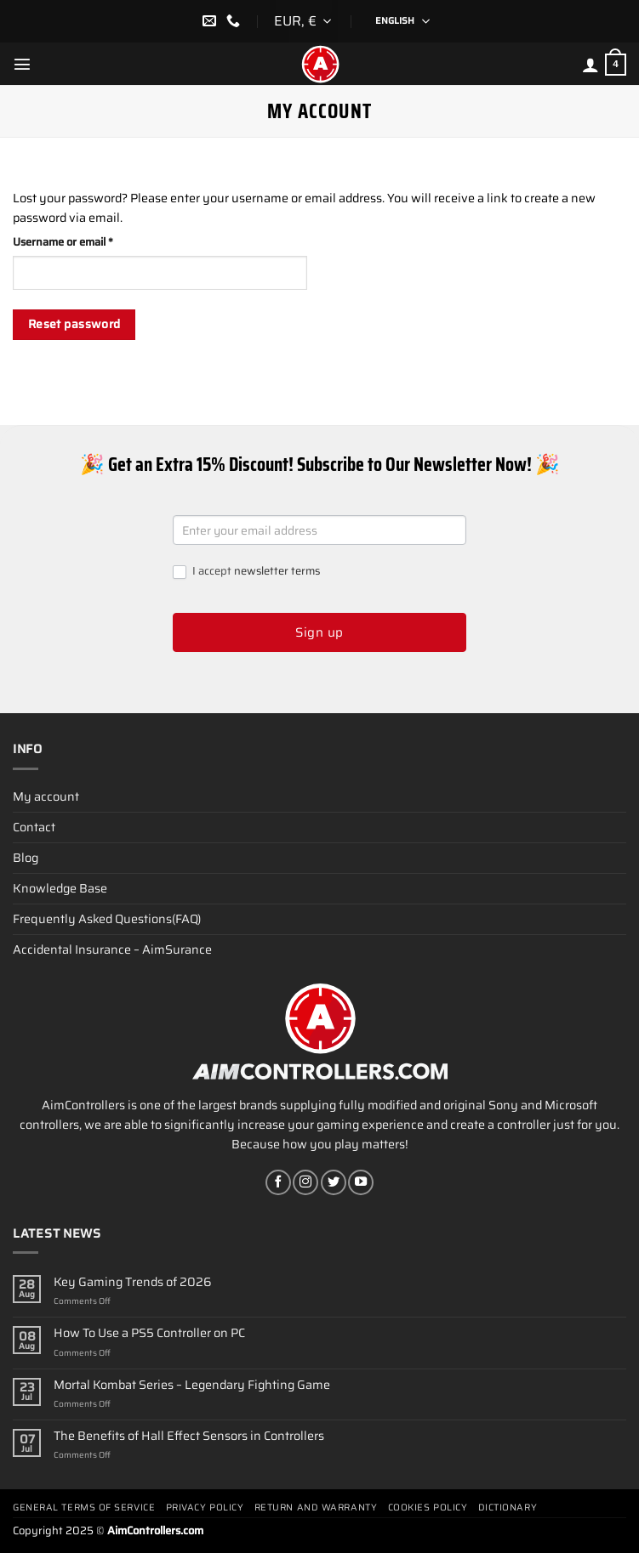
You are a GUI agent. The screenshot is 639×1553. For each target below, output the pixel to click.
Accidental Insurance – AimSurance (112, 949)
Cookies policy (428, 1507)
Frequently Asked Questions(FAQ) (107, 919)
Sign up (319, 632)
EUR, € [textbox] (295, 20)
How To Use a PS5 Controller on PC (149, 1333)
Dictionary (508, 1507)
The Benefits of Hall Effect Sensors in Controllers (189, 1436)
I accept (246, 571)
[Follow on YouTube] (361, 1182)
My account (46, 796)
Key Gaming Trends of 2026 (132, 1282)
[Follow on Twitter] (333, 1182)
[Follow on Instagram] (305, 1182)
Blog (25, 857)
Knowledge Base (60, 888)
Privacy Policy (205, 1507)
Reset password (74, 324)
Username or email (86, 242)
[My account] (590, 64)
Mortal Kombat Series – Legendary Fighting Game (192, 1385)
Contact (34, 827)
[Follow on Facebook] (278, 1182)
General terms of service (84, 1507)
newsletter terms (277, 571)
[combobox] (304, 21)
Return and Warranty (315, 1507)
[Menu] (22, 63)
